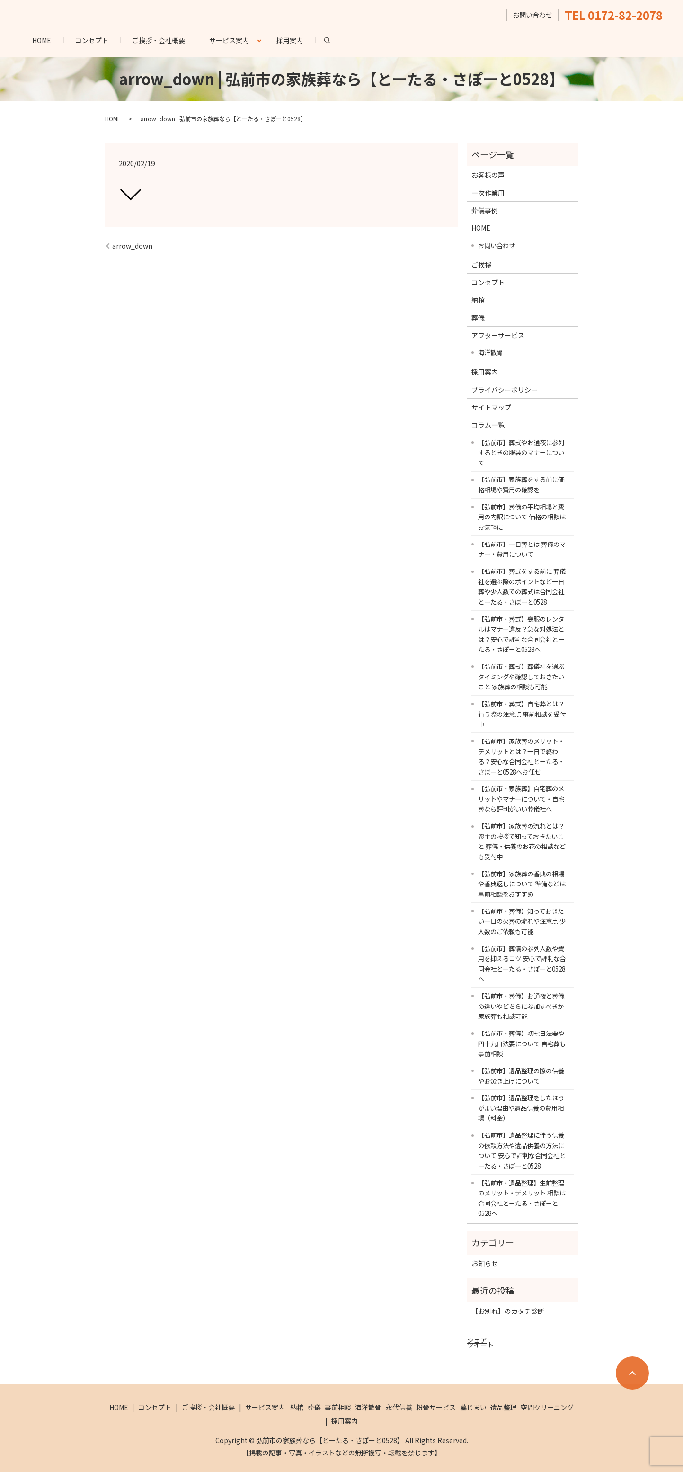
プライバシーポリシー (504, 389)
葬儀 (478, 317)
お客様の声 (488, 174)
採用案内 (289, 40)
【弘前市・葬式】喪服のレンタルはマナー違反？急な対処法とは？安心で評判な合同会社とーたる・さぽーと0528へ (521, 634)
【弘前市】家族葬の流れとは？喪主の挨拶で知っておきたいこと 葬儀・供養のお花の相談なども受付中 (522, 841)
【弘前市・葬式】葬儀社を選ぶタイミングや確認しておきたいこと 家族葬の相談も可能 (521, 676)
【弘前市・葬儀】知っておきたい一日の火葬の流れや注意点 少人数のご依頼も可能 (522, 921)
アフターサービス (497, 335)
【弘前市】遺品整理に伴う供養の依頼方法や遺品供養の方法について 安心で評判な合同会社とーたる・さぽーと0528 (522, 1150)
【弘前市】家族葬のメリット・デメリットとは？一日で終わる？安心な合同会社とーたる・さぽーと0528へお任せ (521, 756)
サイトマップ (491, 407)
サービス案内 (229, 40)
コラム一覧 (488, 424)
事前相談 (338, 1407)
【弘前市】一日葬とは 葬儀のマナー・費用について (522, 549)
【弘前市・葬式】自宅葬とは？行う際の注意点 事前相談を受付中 (522, 714)
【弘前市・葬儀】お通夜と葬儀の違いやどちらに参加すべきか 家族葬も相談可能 (521, 1006)
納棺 (478, 299)
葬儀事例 (484, 210)
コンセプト (91, 40)
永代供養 (399, 1407)
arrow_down (132, 245)
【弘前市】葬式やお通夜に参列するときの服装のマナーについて (521, 452)
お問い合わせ (496, 245)
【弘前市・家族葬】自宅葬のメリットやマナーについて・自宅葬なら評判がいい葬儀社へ (521, 798)
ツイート (480, 1344)
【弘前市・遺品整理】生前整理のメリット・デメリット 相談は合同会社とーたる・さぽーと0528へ (522, 1198)
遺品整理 (503, 1407)
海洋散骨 (490, 352)
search (333, 40)
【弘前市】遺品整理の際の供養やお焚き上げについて (521, 1076)
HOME (41, 40)
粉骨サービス (436, 1407)
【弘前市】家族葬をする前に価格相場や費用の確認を (521, 484)
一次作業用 (488, 192)
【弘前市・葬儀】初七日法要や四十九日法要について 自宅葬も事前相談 (522, 1043)
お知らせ (484, 1263)
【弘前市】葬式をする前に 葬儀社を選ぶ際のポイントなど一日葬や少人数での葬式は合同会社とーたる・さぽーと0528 (522, 586)
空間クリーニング (547, 1407)
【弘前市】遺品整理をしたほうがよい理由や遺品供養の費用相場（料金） (521, 1108)
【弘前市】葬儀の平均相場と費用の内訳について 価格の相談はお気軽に (522, 517)
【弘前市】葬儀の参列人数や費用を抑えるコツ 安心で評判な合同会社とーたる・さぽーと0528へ (522, 964)
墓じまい (473, 1407)
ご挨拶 (481, 264)
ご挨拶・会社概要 (158, 40)
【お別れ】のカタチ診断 (507, 1311)
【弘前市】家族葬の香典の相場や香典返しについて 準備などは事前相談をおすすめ (522, 884)
